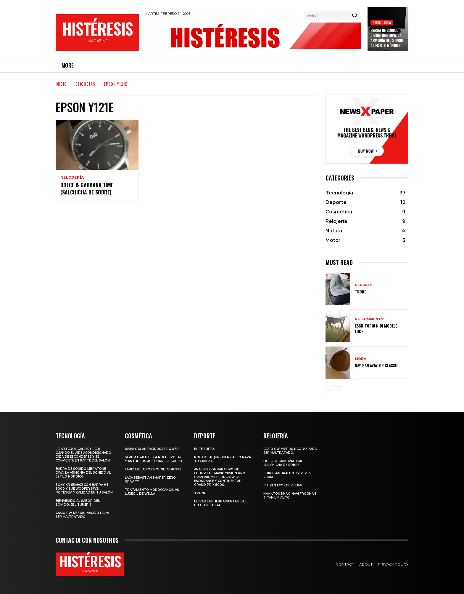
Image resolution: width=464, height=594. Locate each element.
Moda (360, 358)
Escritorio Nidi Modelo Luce (376, 328)
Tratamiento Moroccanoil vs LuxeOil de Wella (152, 492)
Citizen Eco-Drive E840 (283, 485)
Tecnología (381, 22)
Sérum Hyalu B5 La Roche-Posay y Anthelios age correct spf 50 (153, 459)
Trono (361, 291)
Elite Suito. (204, 449)
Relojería (72, 177)
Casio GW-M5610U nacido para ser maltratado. (82, 515)
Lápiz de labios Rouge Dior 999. (153, 469)
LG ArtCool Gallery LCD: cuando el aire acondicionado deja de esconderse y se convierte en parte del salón (83, 454)
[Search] (354, 15)
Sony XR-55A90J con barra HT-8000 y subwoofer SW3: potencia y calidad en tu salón (84, 488)
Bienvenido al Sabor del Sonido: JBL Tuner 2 (78, 503)
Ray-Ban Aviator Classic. (377, 365)
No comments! (369, 319)
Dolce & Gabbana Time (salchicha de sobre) (86, 189)
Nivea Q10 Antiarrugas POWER (152, 449)
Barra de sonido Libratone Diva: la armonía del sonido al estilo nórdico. (387, 37)
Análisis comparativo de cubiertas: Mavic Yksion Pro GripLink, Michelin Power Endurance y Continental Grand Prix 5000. (219, 477)
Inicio (61, 84)
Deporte (364, 285)
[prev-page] (329, 390)
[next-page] (338, 390)
